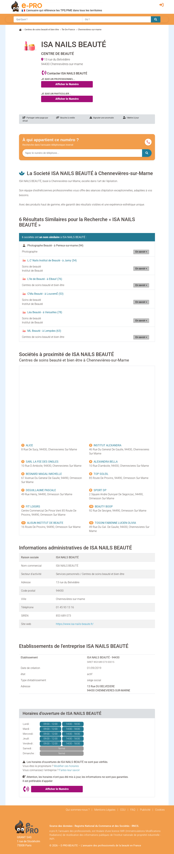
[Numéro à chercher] (82, 153)
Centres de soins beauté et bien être (41, 29)
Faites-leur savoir (69, 770)
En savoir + (141, 251)
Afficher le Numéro (67, 84)
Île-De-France (68, 29)
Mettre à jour (131, 118)
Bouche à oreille (65, 118)
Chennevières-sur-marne (89, 29)
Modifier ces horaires (66, 766)
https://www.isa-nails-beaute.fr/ (74, 624)
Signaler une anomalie (102, 118)
